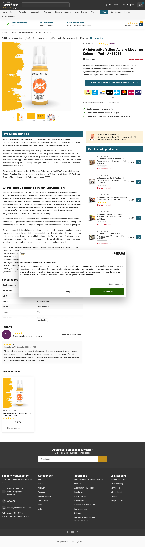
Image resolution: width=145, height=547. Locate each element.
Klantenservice (9, 17)
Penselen (22, 12)
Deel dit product (115, 102)
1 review (112, 44)
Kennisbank (116, 12)
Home (4, 12)
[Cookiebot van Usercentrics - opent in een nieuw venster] (114, 253)
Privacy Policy (80, 496)
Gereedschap (81, 12)
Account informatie (118, 479)
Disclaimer (78, 492)
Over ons (78, 484)
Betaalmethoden (81, 500)
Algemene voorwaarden (84, 488)
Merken (127, 12)
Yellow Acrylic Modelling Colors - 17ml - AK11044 (31, 32)
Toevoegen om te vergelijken (94, 102)
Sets (93, 12)
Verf (12, 12)
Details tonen (114, 284)
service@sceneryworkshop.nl (19, 508)
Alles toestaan (107, 292)
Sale (103, 12)
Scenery (47, 12)
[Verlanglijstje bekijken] (128, 4)
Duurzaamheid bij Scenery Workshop (89, 479)
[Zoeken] (67, 4)
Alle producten (117, 500)
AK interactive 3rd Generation (63, 38)
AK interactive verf (40, 38)
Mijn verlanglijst (117, 492)
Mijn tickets (115, 488)
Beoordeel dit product (71, 334)
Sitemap (77, 513)
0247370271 (12, 501)
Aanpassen (72, 292)
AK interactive (96, 38)
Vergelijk (114, 496)
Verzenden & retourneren (84, 505)
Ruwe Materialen (63, 12)
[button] (111, 4)
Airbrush (35, 12)
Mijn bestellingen (118, 484)
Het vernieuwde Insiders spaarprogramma (84, 518)
